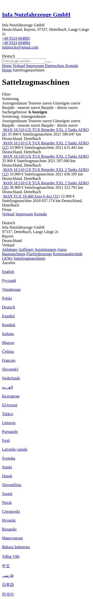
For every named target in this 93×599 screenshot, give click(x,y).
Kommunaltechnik (67, 254)
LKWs (7, 258)
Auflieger (25, 249)
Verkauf (8, 214)
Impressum (24, 214)
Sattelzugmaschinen (29, 258)
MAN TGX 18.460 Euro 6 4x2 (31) (31, 196)
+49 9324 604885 (16, 38)
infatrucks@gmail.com (20, 47)
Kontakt (40, 214)
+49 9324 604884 (16, 43)
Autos (62, 249)
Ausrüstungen (45, 249)
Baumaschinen (13, 254)
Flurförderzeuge (39, 254)
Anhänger (10, 249)
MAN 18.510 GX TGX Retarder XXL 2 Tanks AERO (46, 156)
